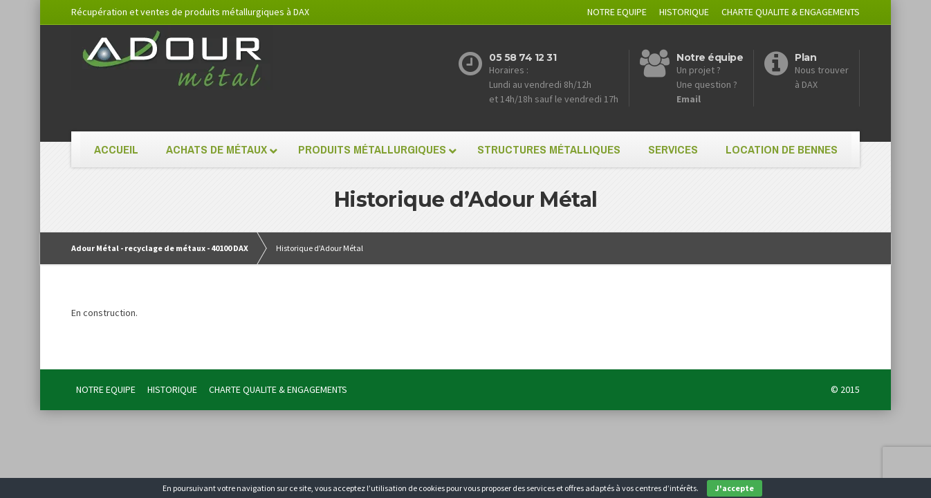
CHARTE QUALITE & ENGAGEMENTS (790, 12)
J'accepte (734, 488)
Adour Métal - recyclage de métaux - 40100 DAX (159, 248)
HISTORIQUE (684, 12)
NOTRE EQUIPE (617, 12)
